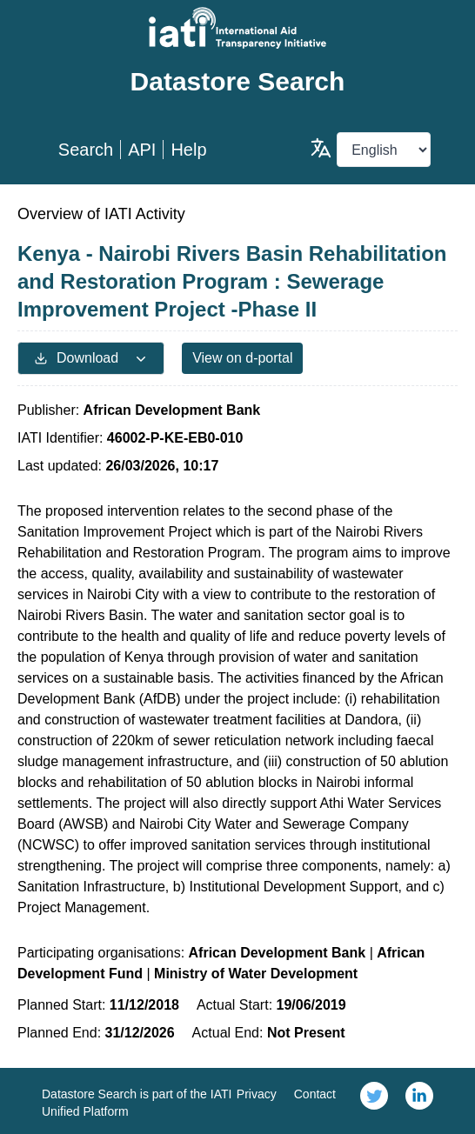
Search (85, 149)
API (142, 149)
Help (188, 149)
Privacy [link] (257, 1094)
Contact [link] (315, 1094)
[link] (374, 1101)
